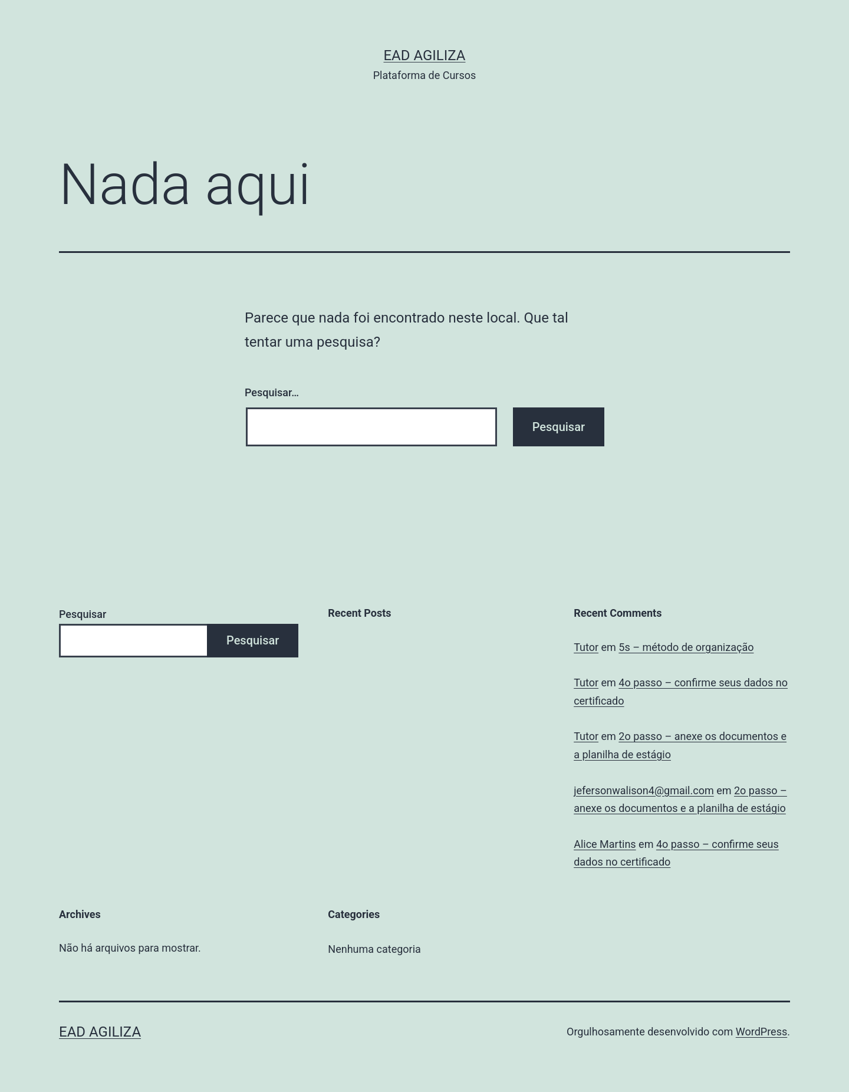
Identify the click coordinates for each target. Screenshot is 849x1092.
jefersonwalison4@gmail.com (644, 790)
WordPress (761, 1031)
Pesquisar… (272, 392)
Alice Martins (605, 844)
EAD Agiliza (424, 55)
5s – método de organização (685, 647)
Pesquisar (82, 614)
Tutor (586, 647)
